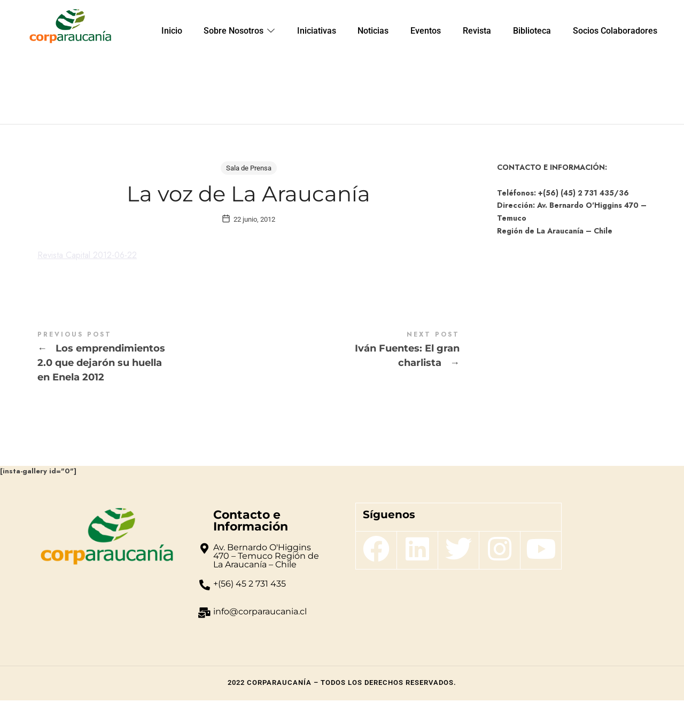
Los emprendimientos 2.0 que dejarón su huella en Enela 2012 (142, 367)
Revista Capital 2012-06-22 (93, 265)
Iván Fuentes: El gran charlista (354, 360)
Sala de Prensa (248, 168)
